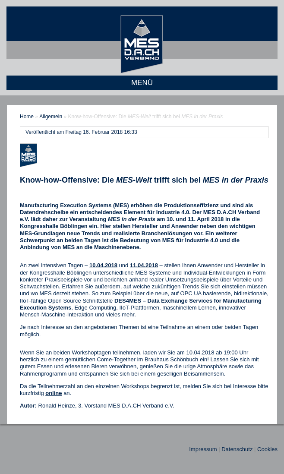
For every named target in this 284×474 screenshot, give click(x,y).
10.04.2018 (103, 265)
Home (27, 117)
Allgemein (50, 117)
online (53, 393)
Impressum (203, 449)
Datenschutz (236, 449)
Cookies (267, 449)
